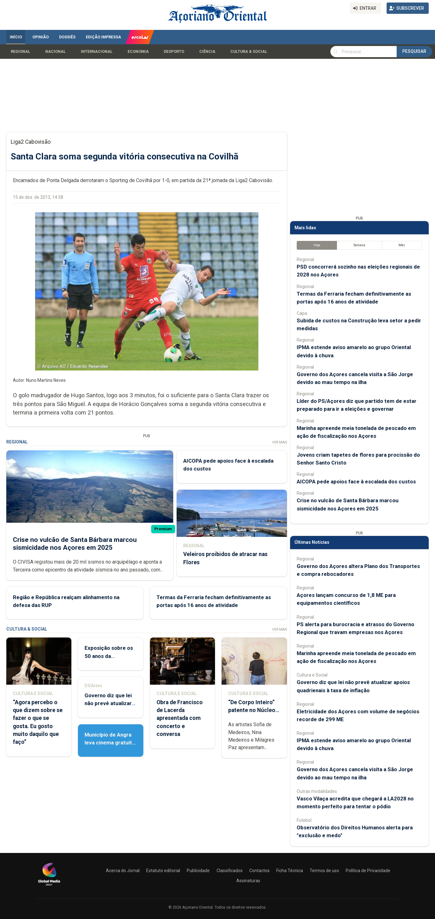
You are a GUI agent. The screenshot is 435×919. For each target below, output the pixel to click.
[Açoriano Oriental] (49, 886)
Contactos (259, 870)
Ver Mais (279, 442)
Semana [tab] (359, 245)
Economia (138, 51)
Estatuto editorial (163, 870)
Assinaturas (248, 880)
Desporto (174, 51)
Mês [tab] (402, 245)
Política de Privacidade (368, 870)
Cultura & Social (248, 51)
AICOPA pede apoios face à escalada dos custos (356, 481)
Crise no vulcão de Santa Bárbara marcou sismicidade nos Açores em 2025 (75, 543)
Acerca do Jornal (123, 870)
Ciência (207, 51)
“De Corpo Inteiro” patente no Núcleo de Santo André (251, 710)
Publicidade (198, 870)
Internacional (97, 51)
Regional (20, 51)
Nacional (55, 51)
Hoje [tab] (317, 245)
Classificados (230, 870)
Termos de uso (324, 870)
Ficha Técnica (289, 870)
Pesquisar (414, 51)
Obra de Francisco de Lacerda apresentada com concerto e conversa (180, 718)
